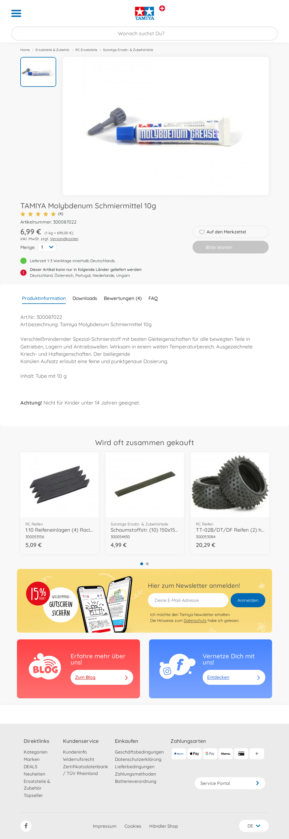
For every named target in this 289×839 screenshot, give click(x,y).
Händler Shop (163, 826)
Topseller (33, 795)
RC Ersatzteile (86, 50)
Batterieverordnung (135, 781)
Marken (32, 759)
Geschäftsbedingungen (139, 752)
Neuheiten (34, 774)
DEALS (30, 766)
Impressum (105, 826)
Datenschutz (195, 620)
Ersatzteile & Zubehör (53, 50)
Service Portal (230, 783)
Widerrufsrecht (78, 759)
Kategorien (35, 752)
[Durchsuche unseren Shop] (144, 34)
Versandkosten (64, 238)
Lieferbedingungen (134, 766)
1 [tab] (141, 563)
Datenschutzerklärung (138, 759)
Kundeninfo (75, 752)
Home (25, 50)
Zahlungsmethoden (135, 774)
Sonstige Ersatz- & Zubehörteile (128, 50)
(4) (41, 214)
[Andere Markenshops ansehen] (162, 8)
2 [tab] (147, 563)
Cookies (132, 826)
